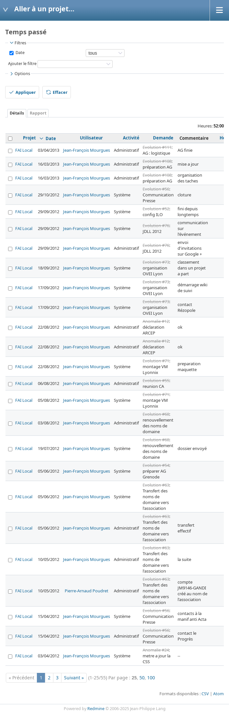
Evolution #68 (156, 414)
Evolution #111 (157, 147)
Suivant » (74, 678)
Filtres (17, 43)
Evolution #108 (157, 161)
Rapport (38, 113)
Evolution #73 (156, 262)
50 (142, 678)
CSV (205, 694)
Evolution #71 (156, 361)
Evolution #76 (156, 225)
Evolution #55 (156, 380)
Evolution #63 (156, 485)
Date (20, 52)
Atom (218, 694)
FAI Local (23, 150)
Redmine (95, 708)
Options (19, 74)
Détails (17, 113)
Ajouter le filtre (22, 63)
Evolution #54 (156, 465)
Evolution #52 (156, 209)
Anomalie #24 (156, 650)
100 (151, 678)
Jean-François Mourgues (86, 150)
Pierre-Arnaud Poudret (86, 591)
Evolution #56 (156, 189)
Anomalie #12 (156, 321)
